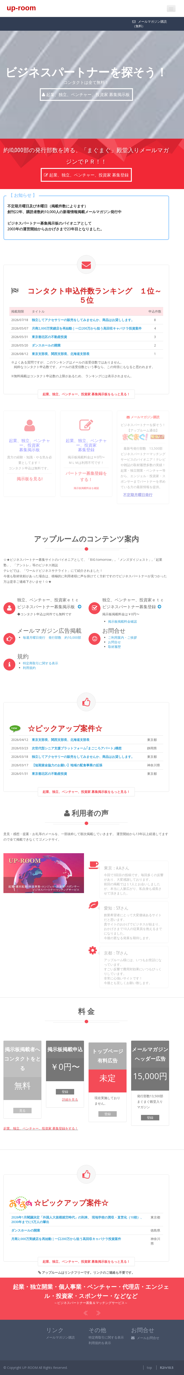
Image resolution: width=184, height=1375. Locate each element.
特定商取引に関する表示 (40, 663)
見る (22, 1110)
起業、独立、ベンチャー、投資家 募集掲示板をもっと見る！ (86, 402)
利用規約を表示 (100, 1343)
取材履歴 (114, 646)
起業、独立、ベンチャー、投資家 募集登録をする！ (40, 1128)
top (149, 1367)
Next (97, 1312)
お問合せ (114, 642)
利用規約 (29, 668)
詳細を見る (70, 1099)
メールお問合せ (145, 1338)
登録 (65, 1091)
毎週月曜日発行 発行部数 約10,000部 (52, 637)
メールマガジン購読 (60, 1337)
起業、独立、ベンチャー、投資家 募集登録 (86, 167)
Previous (86, 1312)
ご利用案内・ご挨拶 (122, 637)
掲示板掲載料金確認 (122, 621)
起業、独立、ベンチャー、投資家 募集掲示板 (86, 94)
